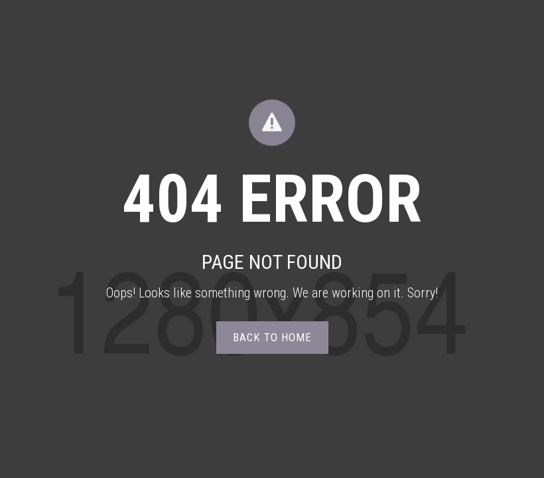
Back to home (272, 337)
